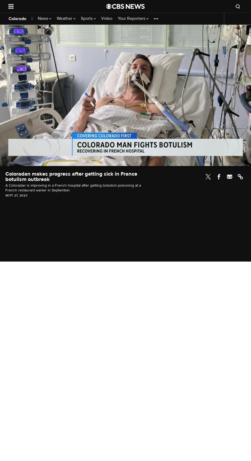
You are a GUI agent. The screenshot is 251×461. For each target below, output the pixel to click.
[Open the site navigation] (47, 6)
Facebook (219, 176)
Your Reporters (133, 18)
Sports (88, 18)
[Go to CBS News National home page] (125, 6)
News (44, 18)
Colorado (17, 18)
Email (229, 176)
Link (240, 176)
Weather (66, 18)
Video (106, 18)
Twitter (208, 176)
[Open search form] (237, 6)
